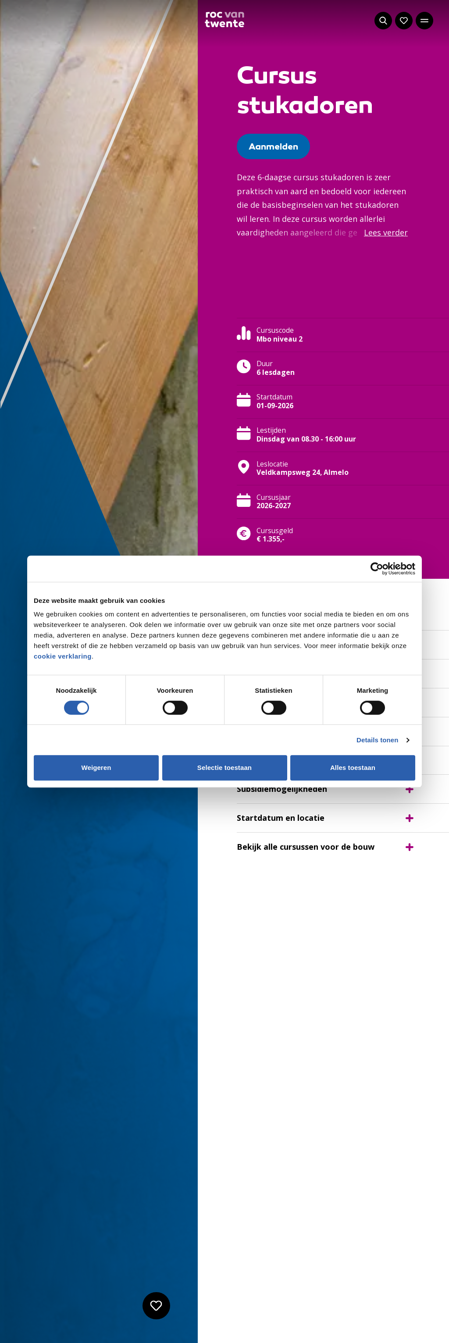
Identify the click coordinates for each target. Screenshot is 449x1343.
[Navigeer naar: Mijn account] (404, 20)
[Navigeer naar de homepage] (224, 19)
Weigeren (96, 767)
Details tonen (377, 740)
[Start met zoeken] (383, 20)
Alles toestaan (352, 767)
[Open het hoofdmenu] (424, 20)
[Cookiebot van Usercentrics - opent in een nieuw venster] (377, 568)
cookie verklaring (63, 656)
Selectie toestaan (224, 767)
